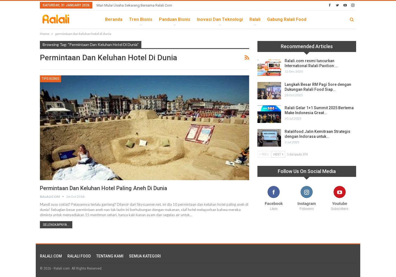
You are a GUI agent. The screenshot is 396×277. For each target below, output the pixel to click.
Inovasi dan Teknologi (220, 19)
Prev (264, 154)
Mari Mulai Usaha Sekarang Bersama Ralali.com (134, 5)
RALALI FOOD (79, 256)
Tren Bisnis (140, 19)
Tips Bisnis (50, 79)
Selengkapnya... (56, 225)
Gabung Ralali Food (286, 19)
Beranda (113, 19)
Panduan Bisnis (174, 19)
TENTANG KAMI (109, 256)
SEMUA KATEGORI (145, 256)
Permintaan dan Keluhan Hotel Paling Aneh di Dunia (103, 188)
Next (278, 154)
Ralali (254, 19)
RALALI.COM (51, 256)
